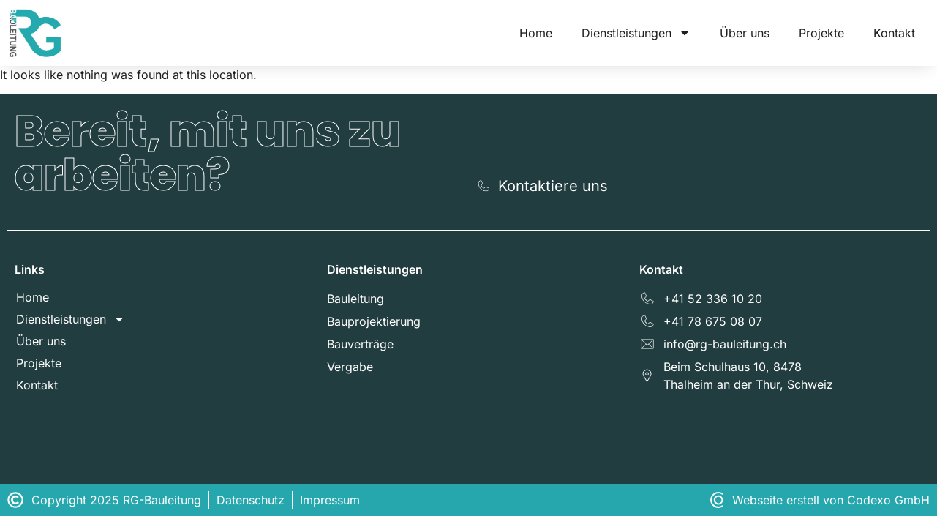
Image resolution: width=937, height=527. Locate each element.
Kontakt (894, 33)
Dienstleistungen (636, 33)
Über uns (744, 33)
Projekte (821, 33)
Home (535, 33)
